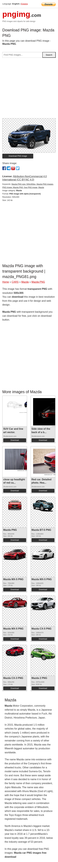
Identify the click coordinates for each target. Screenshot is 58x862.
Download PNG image (18, 156)
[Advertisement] (29, 89)
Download (15, 440)
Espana (24, 4)
